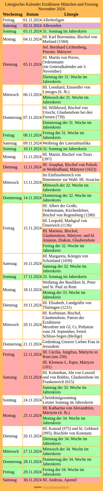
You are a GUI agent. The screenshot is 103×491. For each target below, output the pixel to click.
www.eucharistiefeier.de (56, 487)
